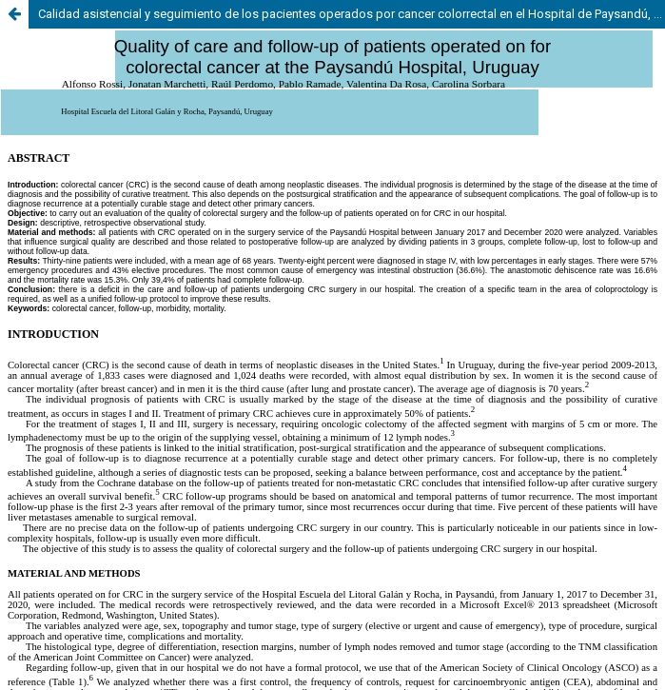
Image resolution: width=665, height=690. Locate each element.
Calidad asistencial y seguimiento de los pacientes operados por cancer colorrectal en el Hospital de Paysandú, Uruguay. (351, 14)
